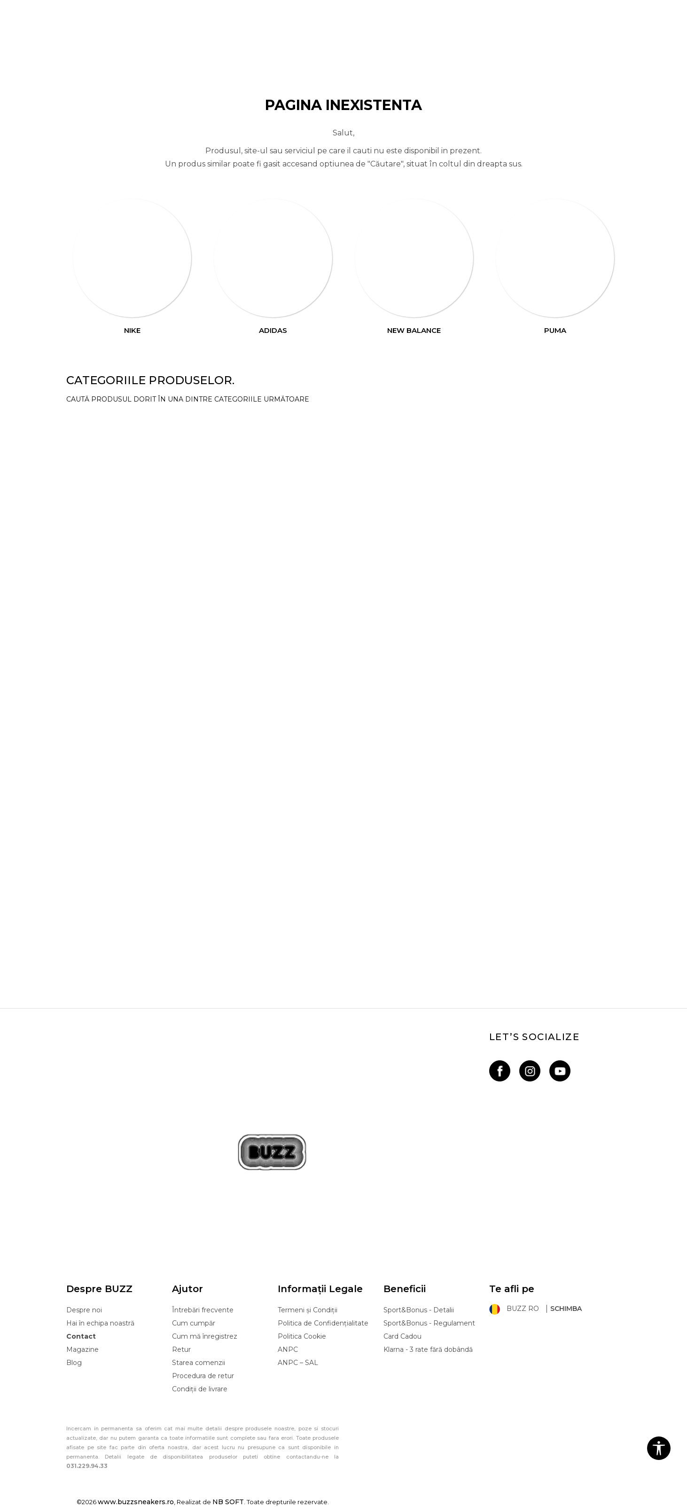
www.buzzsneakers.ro (136, 1502)
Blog (74, 1362)
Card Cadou (402, 1336)
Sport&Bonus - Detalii (418, 1310)
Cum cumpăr (193, 1323)
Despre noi (84, 1310)
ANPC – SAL (298, 1362)
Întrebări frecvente (203, 1310)
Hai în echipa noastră (100, 1323)
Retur (181, 1349)
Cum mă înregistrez (204, 1336)
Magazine (82, 1349)
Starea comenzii (198, 1362)
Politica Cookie (302, 1336)
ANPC (288, 1349)
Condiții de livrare (199, 1389)
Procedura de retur (203, 1376)
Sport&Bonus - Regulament (429, 1323)
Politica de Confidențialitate (323, 1323)
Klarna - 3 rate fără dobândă (428, 1349)
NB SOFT (228, 1502)
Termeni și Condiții (307, 1310)
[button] (659, 1448)
